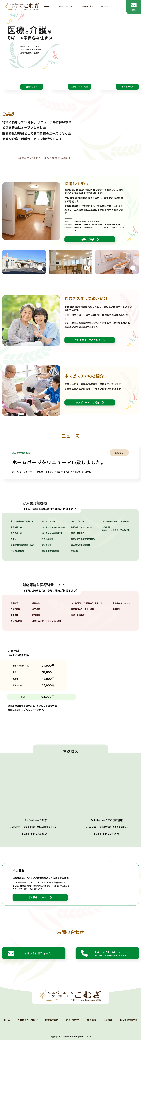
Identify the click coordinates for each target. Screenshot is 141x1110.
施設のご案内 (87, 6)
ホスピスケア (106, 6)
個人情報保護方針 (129, 1101)
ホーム (47, 6)
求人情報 (91, 1101)
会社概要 (107, 1101)
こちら (15, 779)
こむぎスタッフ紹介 (65, 6)
